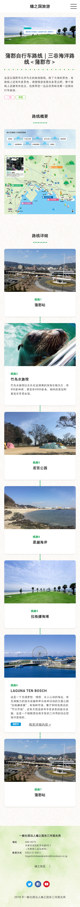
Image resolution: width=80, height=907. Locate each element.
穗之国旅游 (40, 6)
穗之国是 (40, 866)
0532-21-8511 (33, 853)
